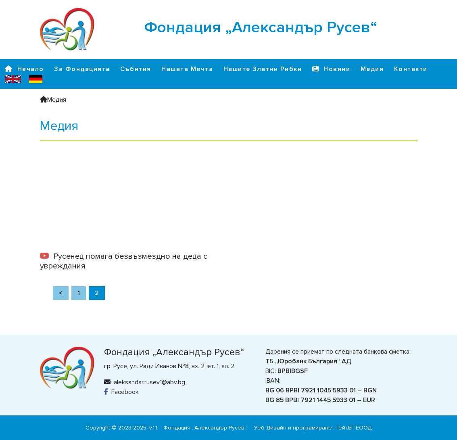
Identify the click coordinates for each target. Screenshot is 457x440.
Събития (135, 69)
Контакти (411, 69)
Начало (24, 69)
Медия (372, 69)
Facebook (121, 392)
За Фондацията (82, 69)
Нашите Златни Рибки (262, 69)
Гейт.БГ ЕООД (353, 427)
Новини (331, 69)
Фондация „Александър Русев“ (204, 427)
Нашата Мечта (187, 69)
